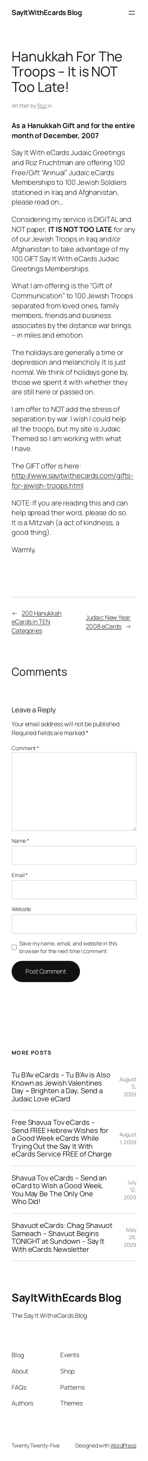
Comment (25, 748)
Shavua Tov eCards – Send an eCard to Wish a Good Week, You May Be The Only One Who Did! (59, 1190)
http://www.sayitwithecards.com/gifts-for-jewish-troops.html (72, 480)
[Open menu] (131, 12)
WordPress (123, 1445)
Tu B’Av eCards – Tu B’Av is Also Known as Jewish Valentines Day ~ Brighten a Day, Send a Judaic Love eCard (61, 1087)
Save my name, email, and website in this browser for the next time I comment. (68, 947)
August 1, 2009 (127, 1138)
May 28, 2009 (130, 1237)
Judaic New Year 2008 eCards (108, 622)
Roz (42, 105)
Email (20, 875)
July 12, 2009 (130, 1190)
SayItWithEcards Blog (47, 12)
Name (20, 840)
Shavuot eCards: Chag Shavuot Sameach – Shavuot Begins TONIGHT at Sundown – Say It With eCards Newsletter (62, 1237)
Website (21, 909)
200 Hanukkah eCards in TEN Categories (36, 622)
